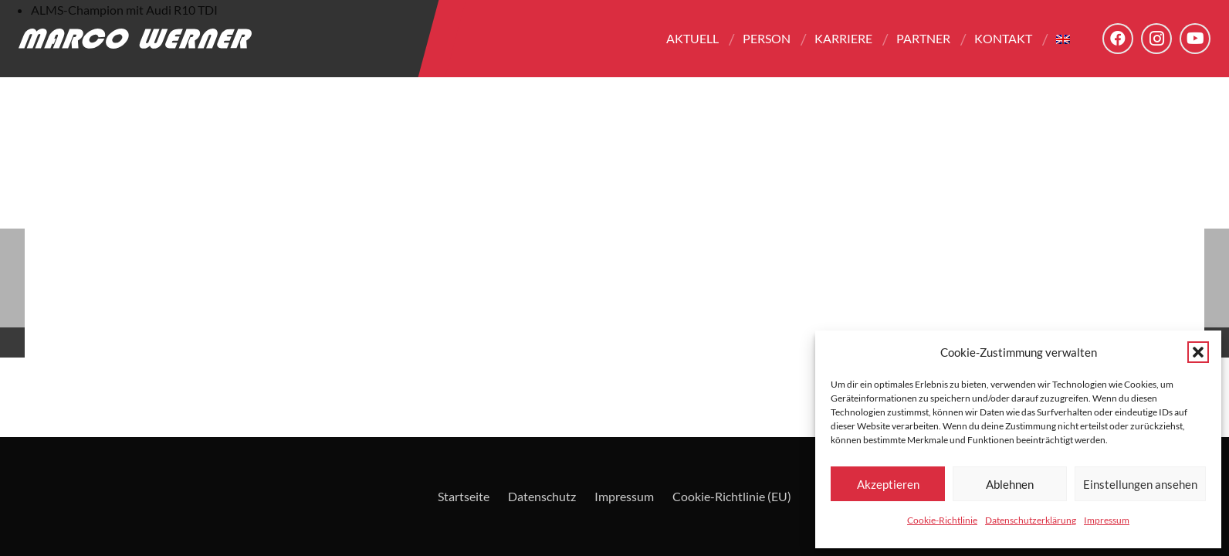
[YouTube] (1195, 38)
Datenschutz (542, 496)
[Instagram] (1156, 38)
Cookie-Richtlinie (942, 520)
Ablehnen (1010, 484)
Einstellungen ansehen (1140, 484)
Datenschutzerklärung (1030, 520)
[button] (1198, 352)
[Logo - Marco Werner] (135, 39)
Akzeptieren (888, 484)
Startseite (463, 496)
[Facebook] (1117, 38)
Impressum (1106, 520)
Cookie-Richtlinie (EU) (731, 496)
